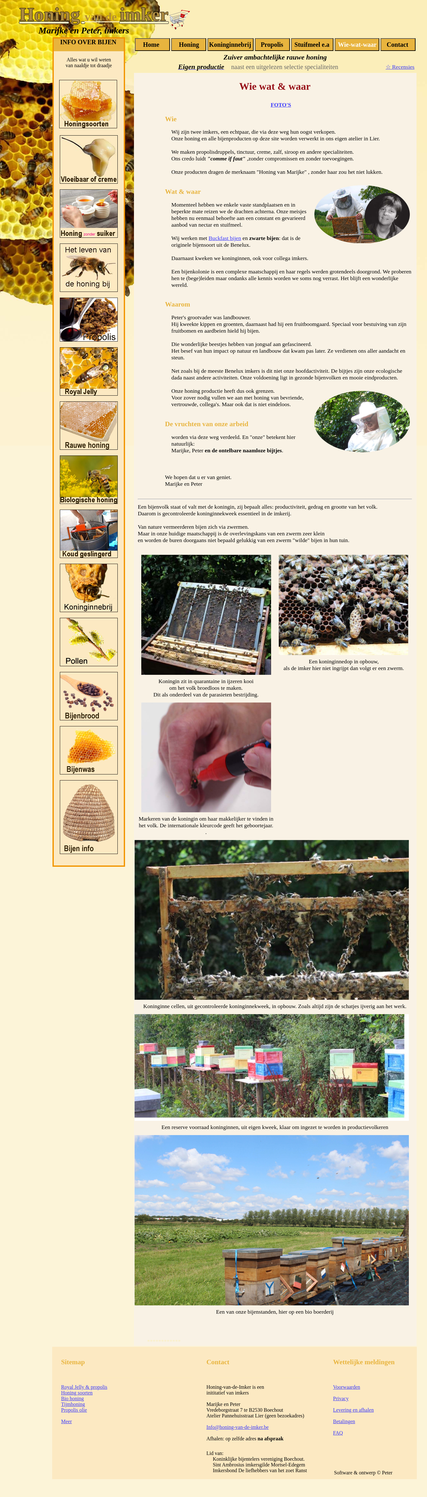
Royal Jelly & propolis (84, 1387)
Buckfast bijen (225, 238)
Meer (66, 1421)
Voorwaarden (346, 1387)
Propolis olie (74, 1410)
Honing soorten (77, 1392)
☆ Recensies (400, 67)
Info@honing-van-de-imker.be (237, 1427)
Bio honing (72, 1398)
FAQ (338, 1433)
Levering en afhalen (353, 1410)
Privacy (341, 1398)
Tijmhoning (73, 1404)
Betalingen (344, 1421)
